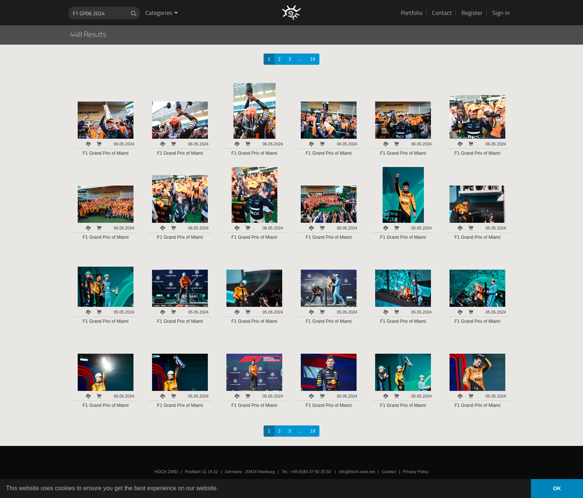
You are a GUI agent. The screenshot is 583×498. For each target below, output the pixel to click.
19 (312, 59)
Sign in (501, 12)
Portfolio (411, 12)
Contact (442, 12)
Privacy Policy (415, 471)
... (300, 59)
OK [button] (557, 488)
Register (472, 12)
